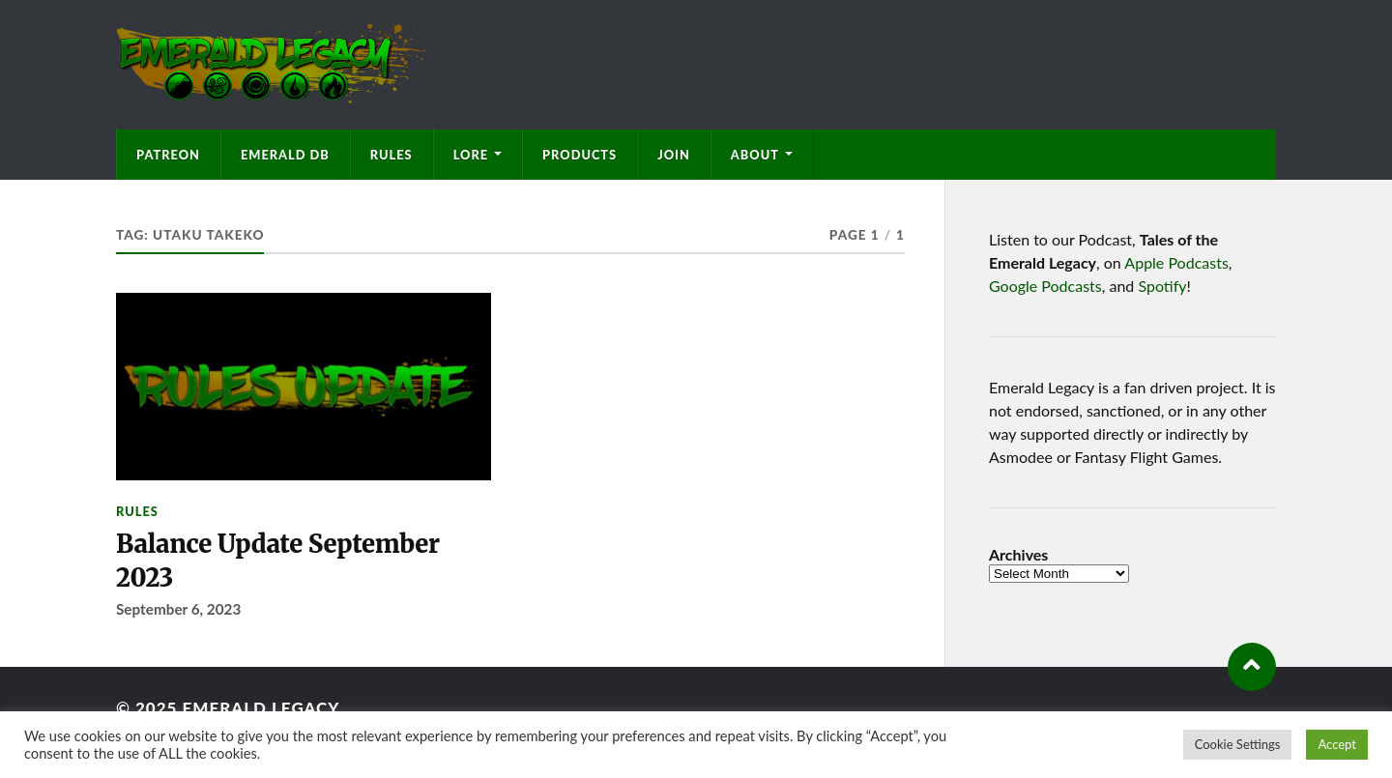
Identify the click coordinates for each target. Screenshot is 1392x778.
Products (579, 154)
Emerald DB (285, 154)
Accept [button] (1337, 744)
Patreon (168, 154)
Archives (1018, 554)
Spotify (1162, 285)
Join (673, 154)
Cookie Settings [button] (1238, 744)
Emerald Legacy (260, 708)
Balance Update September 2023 (278, 560)
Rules (391, 154)
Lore (470, 154)
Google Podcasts (1045, 285)
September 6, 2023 (178, 609)
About (755, 154)
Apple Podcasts (1176, 262)
